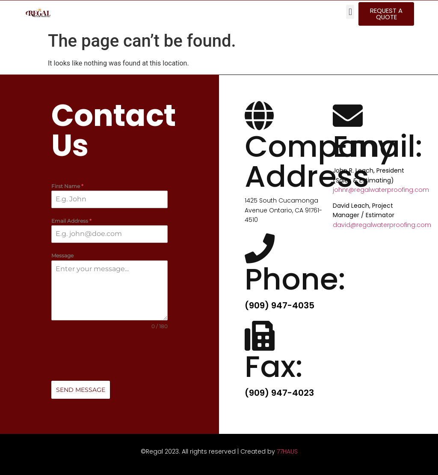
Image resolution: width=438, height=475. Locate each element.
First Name (67, 186)
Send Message (80, 390)
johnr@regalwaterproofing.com (381, 189)
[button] (350, 12)
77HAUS (287, 451)
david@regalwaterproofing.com (382, 225)
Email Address (71, 221)
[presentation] (109, 355)
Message (62, 256)
